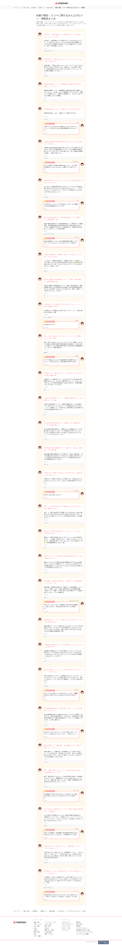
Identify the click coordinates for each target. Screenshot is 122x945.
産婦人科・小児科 (49, 930)
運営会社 (78, 922)
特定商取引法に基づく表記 (83, 930)
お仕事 (35, 930)
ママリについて (66, 922)
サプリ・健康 (37, 936)
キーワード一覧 (66, 926)
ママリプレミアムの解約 (82, 934)
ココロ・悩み (48, 924)
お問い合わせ (79, 924)
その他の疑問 (48, 932)
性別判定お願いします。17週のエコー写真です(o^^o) (62, 109)
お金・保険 (36, 926)
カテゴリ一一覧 (66, 928)
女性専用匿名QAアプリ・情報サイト (61, 4)
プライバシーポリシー (82, 928)
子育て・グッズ (38, 924)
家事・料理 (36, 932)
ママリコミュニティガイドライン (84, 932)
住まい (35, 928)
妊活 (35, 934)
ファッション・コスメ (50, 922)
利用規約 (78, 926)
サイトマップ (65, 930)
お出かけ (47, 928)
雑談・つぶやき (49, 934)
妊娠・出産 (36, 922)
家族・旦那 (47, 926)
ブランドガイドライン (67, 924)
